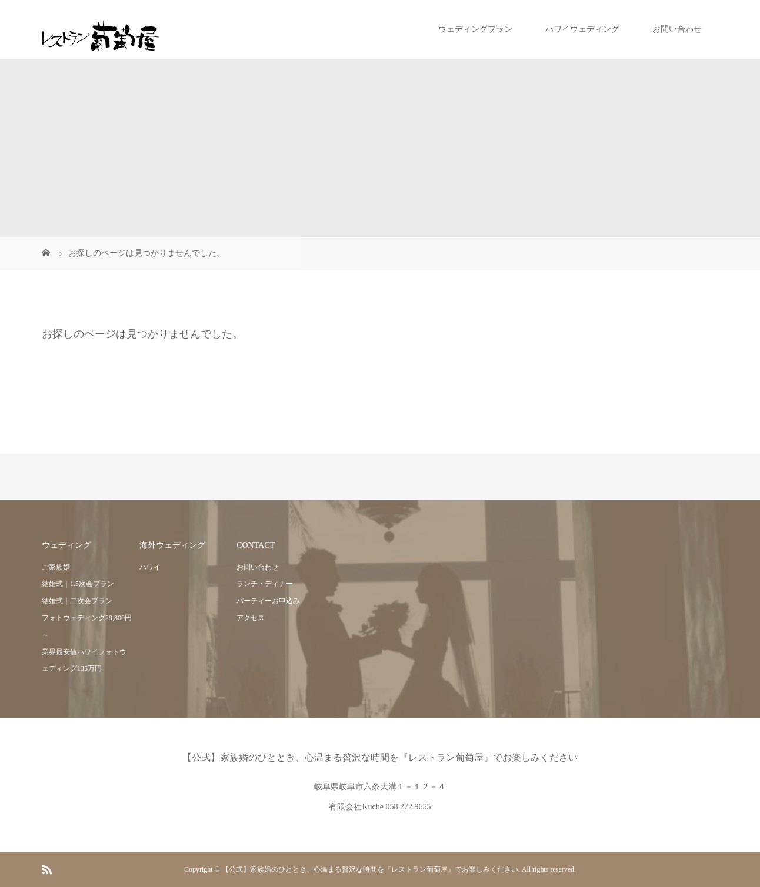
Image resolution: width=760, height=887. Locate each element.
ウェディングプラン (475, 29)
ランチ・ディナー (264, 584)
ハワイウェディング (582, 29)
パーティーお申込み (268, 601)
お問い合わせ (677, 29)
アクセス (250, 618)
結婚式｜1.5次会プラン (78, 584)
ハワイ (150, 567)
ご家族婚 (56, 567)
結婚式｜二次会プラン (77, 601)
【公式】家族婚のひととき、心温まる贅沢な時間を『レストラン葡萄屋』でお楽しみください (380, 757)
